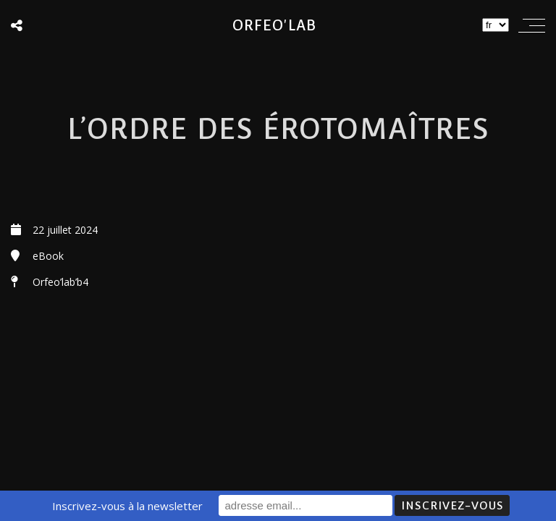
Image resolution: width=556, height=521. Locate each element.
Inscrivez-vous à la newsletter (127, 506)
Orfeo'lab (274, 25)
